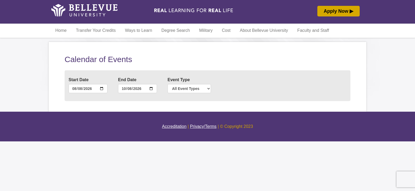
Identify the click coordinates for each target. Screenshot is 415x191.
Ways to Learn (138, 30)
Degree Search (175, 30)
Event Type (179, 79)
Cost (226, 30)
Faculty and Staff (313, 30)
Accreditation (174, 126)
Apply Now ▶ (338, 11)
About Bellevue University (264, 30)
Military (206, 30)
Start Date (79, 79)
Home (61, 30)
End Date (127, 79)
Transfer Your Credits (96, 30)
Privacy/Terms (203, 126)
